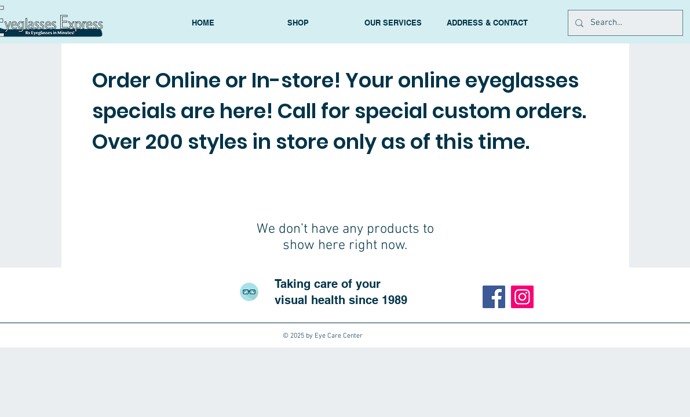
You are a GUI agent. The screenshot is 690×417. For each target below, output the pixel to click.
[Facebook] (494, 297)
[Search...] (624, 22)
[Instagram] (522, 297)
